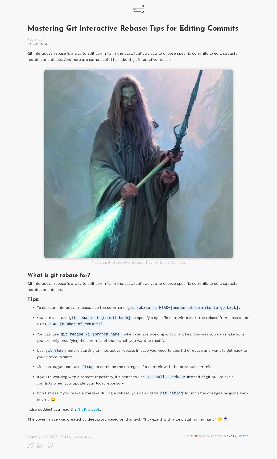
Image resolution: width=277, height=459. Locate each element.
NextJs (230, 436)
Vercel (244, 436)
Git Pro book (89, 409)
